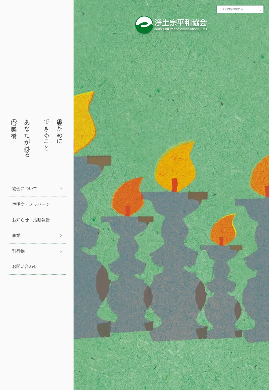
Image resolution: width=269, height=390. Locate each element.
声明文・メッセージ (31, 204)
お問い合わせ (24, 266)
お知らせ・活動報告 (31, 220)
